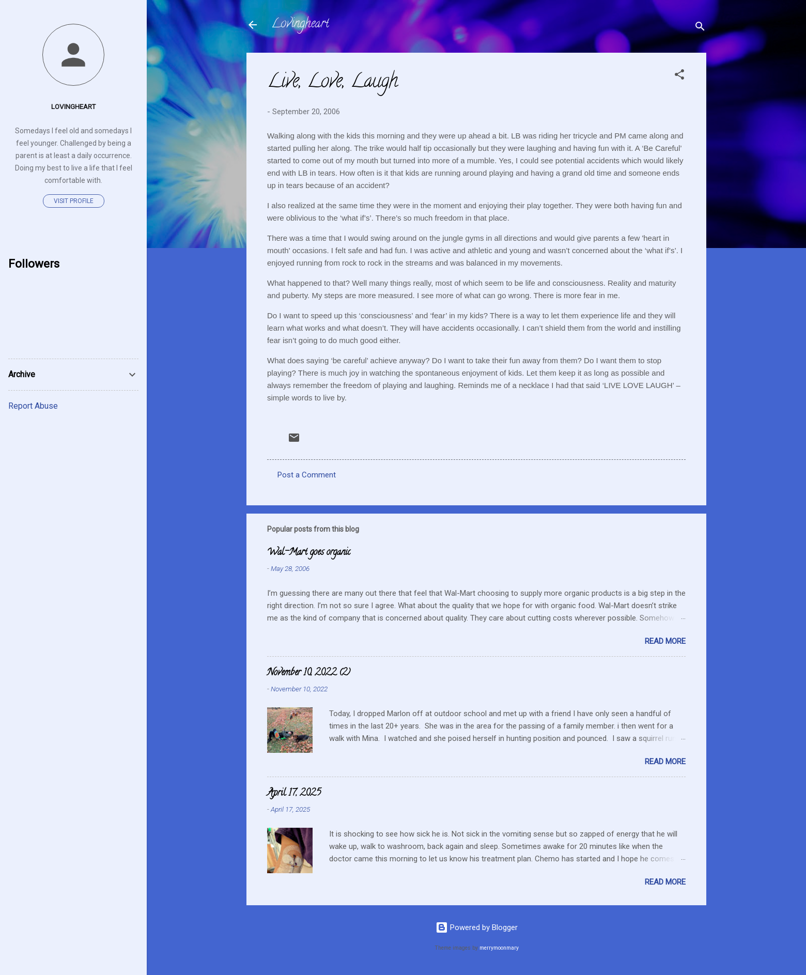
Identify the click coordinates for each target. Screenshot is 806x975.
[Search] (700, 28)
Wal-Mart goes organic (308, 553)
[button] (679, 76)
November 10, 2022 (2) (308, 673)
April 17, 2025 (294, 793)
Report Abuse (33, 406)
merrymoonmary (499, 948)
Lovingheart (300, 24)
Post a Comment (306, 474)
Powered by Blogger (477, 927)
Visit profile (74, 201)
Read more (665, 641)
